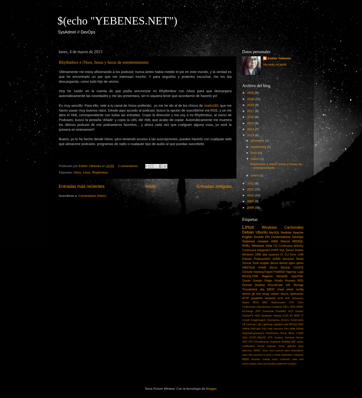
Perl (286, 328)
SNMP (276, 259)
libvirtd (283, 263)
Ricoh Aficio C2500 (292, 333)
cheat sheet (285, 289)
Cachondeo (293, 227)
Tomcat (246, 263)
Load (285, 324)
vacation (292, 363)
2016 (251, 117)
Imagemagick (258, 320)
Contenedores (281, 237)
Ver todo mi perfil (274, 64)
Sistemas (248, 241)
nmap (265, 293)
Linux (86, 172)
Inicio (150, 186)
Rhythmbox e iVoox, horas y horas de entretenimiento (104, 62)
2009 (251, 201)
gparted (291, 346)
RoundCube (275, 285)
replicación (296, 293)
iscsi (271, 350)
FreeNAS (281, 311)
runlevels (285, 359)
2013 (251, 135)
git (253, 293)
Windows (269, 227)
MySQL (274, 232)
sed (301, 359)
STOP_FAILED (257, 337)
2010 (251, 195)
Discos (285, 241)
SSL (288, 285)
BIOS (256, 302)
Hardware (266, 315)
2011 (251, 189)
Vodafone (275, 341)
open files (247, 354)
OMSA (246, 328)
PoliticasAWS (262, 259)
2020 (251, 92)
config (299, 289)
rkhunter (255, 359)
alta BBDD (267, 289)
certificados (248, 346)
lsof (258, 293)
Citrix (300, 302)
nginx (292, 263)
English (247, 237)
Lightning (267, 324)
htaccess (247, 350)
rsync (275, 359)
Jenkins (285, 320)
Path (270, 328)
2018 (251, 105)
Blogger (211, 388)
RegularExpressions (253, 333)
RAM (292, 328)
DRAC (299, 306)
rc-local (267, 354)
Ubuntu (262, 232)
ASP (287, 298)
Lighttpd (277, 324)
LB (243, 324)
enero (255, 175)
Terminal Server (294, 337)
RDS (300, 280)
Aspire (245, 302)
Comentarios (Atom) (92, 195)
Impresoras (273, 320)
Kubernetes (297, 320)
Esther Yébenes (279, 58)
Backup (285, 267)
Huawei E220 (280, 315)
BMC (265, 302)
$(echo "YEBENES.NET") (117, 21)
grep (300, 346)
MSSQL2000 (296, 324)
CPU (291, 302)
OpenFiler (297, 276)
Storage (299, 285)
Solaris (299, 250)
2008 (251, 207)
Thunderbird (249, 289)
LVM (300, 254)
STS (270, 337)
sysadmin (257, 298)
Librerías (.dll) (253, 324)
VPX (250, 341)
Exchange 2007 (251, 311)
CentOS (298, 267)
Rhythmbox (100, 172)
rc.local (276, 354)
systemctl (281, 363)
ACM (280, 298)
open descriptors (293, 350)
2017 (251, 111)
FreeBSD (279, 271)
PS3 (264, 328)
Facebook (268, 311)
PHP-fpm (255, 328)
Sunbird (278, 337)
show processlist (266, 363)
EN (267, 237)
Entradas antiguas (214, 186)
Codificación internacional (256, 306)
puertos (258, 354)
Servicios (288, 259)
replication (287, 354)
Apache (298, 232)
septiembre (259, 147)
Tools (255, 263)
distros (246, 293)
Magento (267, 276)
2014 (251, 129)
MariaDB (282, 276)
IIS (291, 315)
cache (300, 341)
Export (268, 271)
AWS (274, 241)
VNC (244, 341)
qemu (299, 263)
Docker (259, 237)
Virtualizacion (261, 341)
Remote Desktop (253, 285)
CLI (286, 254)
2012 (251, 183)
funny (281, 346)
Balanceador (278, 302)
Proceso (290, 280)
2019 (251, 99)
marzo (255, 159)
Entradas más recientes (81, 186)
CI (281, 254)
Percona (278, 328)
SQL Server (286, 250)
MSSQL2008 (250, 276)
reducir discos (280, 293)
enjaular (271, 346)
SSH (244, 337)
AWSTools (248, 267)
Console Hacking (252, 271)
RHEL (246, 245)
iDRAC (257, 350)
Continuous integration (256, 250)
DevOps (297, 237)
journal (279, 350)
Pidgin (268, 280)
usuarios (270, 298)
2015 (251, 123)
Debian (248, 232)
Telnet (299, 259)
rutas (294, 359)
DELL (286, 306)
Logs (300, 271)
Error (293, 254)
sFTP (245, 298)
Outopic (257, 280)
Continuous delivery (290, 245)
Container (277, 306)
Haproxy (291, 271)
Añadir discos (268, 267)
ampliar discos (269, 263)
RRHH (299, 328)
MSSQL (298, 241)
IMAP (297, 315)
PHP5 (275, 250)
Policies (247, 259)
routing (266, 359)
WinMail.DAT (288, 341)
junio (254, 153)
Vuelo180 (211, 105)
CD (275, 245)
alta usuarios (270, 254)
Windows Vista (262, 245)
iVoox (77, 172)
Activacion (297, 298)
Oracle (246, 280)
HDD (257, 315)
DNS (293, 306)
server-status (249, 363)
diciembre (258, 140)
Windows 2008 (251, 254)
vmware (263, 241)
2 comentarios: (128, 166)
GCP (290, 311)
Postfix (279, 280)
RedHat (286, 232)
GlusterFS (247, 315)
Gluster (299, 311)
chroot (260, 346)
